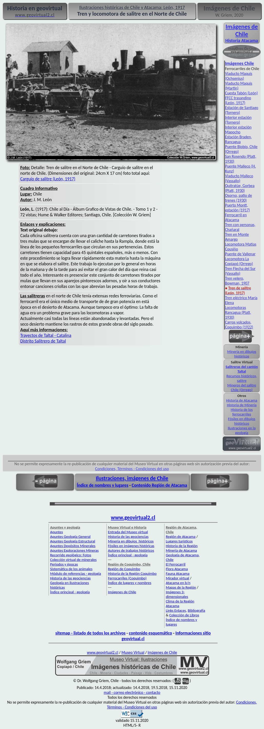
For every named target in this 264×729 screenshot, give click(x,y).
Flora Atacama (177, 569)
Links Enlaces (176, 610)
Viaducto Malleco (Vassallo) (239, 178)
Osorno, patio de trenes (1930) (238, 198)
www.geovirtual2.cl (133, 517)
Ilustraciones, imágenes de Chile (132, 478)
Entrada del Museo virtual (128, 532)
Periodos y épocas (64, 564)
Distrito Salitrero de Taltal (43, 341)
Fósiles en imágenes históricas (131, 545)
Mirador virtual (177, 578)
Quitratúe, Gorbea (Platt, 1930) (240, 188)
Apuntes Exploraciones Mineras (74, 550)
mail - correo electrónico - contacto (132, 692)
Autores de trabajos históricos (131, 550)
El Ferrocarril (175, 564)
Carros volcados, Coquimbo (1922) (239, 324)
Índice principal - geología (70, 592)
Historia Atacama (241, 40)
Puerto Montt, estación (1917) (237, 207)
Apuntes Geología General (70, 536)
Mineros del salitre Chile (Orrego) (241, 387)
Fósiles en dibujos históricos (241, 421)
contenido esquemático (150, 633)
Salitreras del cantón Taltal (242, 369)
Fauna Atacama (177, 573)
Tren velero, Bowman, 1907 (237, 281)
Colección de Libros (184, 615)
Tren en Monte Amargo (237, 237)
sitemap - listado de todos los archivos (90, 633)
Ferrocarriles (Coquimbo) (127, 578)
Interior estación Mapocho (238, 129)
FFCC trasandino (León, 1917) (238, 100)
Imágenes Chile (239, 63)
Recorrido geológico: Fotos (70, 555)
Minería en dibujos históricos (241, 353)
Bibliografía (196, 610)
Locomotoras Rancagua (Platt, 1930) (238, 312)
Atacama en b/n (178, 582)
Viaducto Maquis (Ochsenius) (238, 76)
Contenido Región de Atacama (159, 485)
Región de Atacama (180, 536)
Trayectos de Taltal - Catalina (45, 335)
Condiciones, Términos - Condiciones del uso (132, 468)
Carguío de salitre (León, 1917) (47, 179)
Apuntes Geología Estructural (72, 541)
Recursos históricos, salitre (242, 378)
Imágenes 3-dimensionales (177, 594)
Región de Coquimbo (124, 569)
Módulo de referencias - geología (75, 573)
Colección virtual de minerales (73, 559)
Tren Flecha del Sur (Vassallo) (240, 271)
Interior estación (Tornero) (238, 120)
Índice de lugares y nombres (129, 582)
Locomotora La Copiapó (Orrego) (239, 261)
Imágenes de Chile (242, 30)
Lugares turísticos (179, 541)
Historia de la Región (182, 545)
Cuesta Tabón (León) (241, 93)
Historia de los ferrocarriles (242, 411)
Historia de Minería (242, 405)
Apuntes (56, 532)
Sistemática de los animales (71, 569)
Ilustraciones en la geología (242, 430)
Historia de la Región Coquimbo (132, 573)
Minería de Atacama (181, 550)
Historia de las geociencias (70, 578)
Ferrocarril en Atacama (236, 217)
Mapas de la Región (181, 587)
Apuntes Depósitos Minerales (72, 545)
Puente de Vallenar (240, 253)
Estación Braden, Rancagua (238, 139)
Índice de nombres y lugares (103, 485)
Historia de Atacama (241, 400)
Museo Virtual (132, 652)
